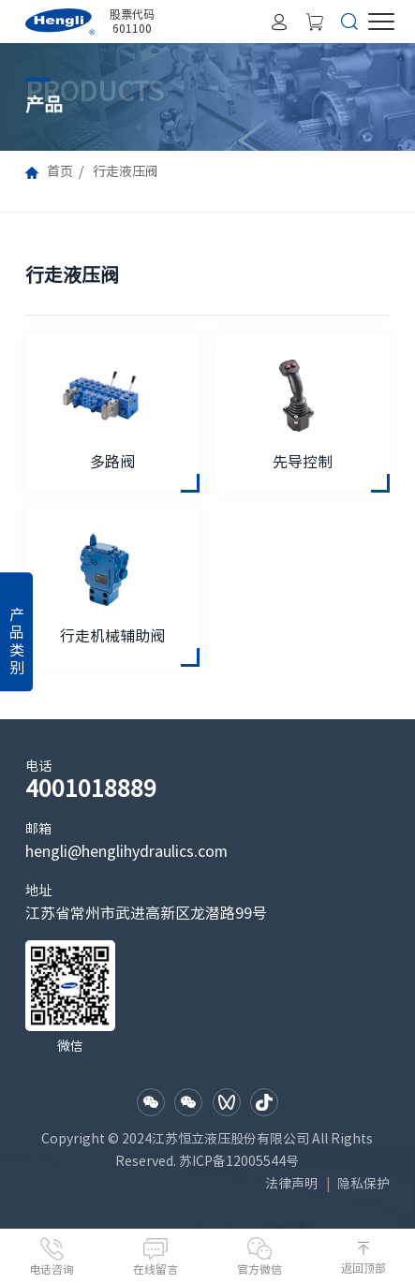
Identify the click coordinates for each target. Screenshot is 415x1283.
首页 (60, 171)
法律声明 (291, 1183)
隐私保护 (363, 1183)
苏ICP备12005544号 (239, 1161)
